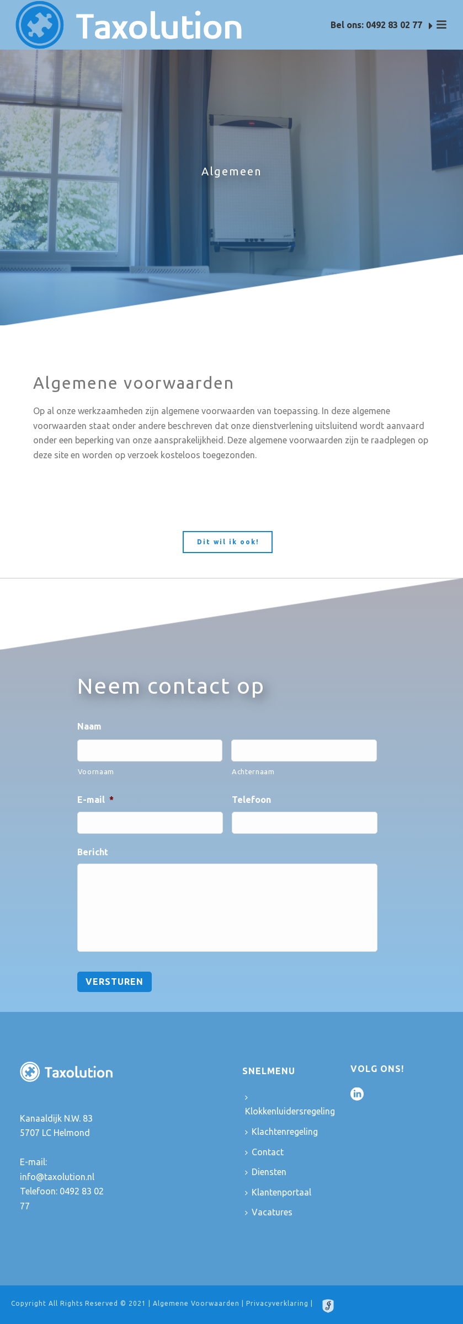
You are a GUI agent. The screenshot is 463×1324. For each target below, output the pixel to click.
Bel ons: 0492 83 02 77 (382, 25)
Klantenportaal (278, 1192)
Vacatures (268, 1212)
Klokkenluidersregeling (290, 1105)
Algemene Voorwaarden (196, 1303)
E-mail (95, 800)
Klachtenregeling (281, 1132)
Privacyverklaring (277, 1303)
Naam (89, 726)
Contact (264, 1152)
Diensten (265, 1172)
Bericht (92, 852)
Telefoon (251, 800)
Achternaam (253, 771)
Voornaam (96, 771)
